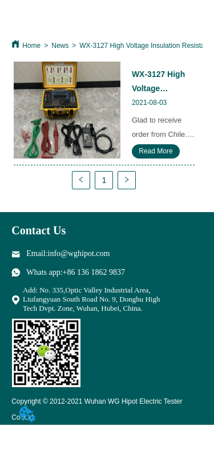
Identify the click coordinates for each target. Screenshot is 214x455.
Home (31, 46)
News (59, 46)
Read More (155, 151)
